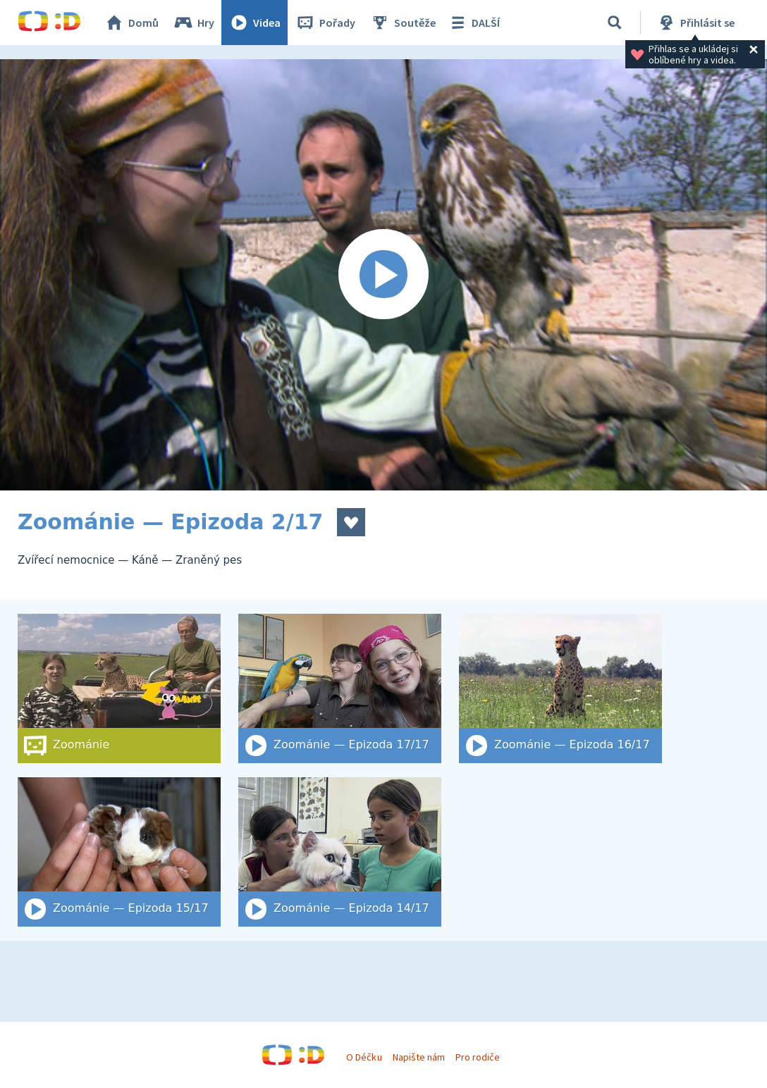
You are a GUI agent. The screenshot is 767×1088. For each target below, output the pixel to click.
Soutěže (402, 22)
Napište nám (419, 1057)
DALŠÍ (473, 22)
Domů (131, 22)
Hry (193, 22)
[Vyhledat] (614, 22)
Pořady (325, 22)
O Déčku (363, 1057)
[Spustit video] (383, 274)
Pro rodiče (477, 1057)
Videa (254, 22)
